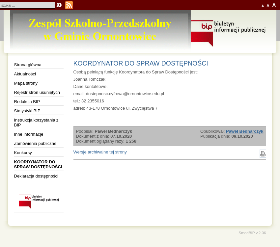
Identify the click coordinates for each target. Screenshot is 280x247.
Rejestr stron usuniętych (37, 92)
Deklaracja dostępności (36, 176)
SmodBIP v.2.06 (252, 233)
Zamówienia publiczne (35, 143)
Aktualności (25, 73)
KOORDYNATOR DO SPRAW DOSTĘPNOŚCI (38, 164)
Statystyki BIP (27, 110)
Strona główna (28, 64)
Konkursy (23, 152)
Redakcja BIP (27, 101)
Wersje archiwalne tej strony (100, 152)
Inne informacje (28, 134)
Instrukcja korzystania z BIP (36, 122)
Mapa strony (26, 83)
